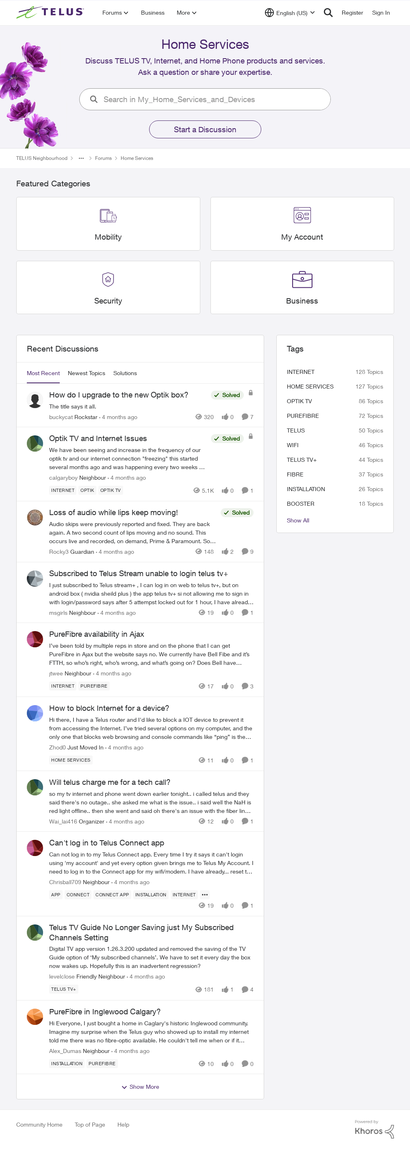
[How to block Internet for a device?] (151, 728)
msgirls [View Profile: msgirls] (58, 612)
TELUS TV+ (302, 459)
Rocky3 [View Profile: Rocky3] (59, 551)
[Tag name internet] (62, 490)
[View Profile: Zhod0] (35, 713)
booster (301, 503)
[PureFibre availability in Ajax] (151, 654)
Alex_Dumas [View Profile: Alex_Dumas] (65, 1050)
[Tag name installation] (150, 894)
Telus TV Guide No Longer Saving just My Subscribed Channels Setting (141, 932)
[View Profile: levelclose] (35, 932)
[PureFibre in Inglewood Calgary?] (151, 1031)
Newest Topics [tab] (86, 372)
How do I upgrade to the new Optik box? (119, 394)
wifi (293, 444)
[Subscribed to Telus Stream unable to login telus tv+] (151, 593)
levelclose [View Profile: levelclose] (62, 976)
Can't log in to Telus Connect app (106, 842)
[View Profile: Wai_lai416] (35, 787)
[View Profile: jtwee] (35, 639)
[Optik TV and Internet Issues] (128, 458)
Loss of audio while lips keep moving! (113, 512)
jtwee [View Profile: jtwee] (56, 673)
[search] (214, 99)
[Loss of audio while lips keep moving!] (133, 532)
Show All (298, 520)
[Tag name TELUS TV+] (63, 989)
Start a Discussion (205, 129)
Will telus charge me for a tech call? (110, 782)
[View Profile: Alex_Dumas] (35, 1017)
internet (301, 371)
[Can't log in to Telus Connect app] (151, 863)
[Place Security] (108, 301)
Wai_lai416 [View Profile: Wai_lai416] (63, 820)
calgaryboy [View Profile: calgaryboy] (63, 477)
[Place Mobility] (107, 237)
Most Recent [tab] (43, 372)
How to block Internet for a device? (109, 707)
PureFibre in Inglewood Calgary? (105, 1011)
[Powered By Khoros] (374, 1129)
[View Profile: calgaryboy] (35, 443)
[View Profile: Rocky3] (35, 517)
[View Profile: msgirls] (35, 578)
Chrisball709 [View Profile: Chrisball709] (65, 881)
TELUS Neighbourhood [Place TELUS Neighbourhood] (41, 158)
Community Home (39, 1124)
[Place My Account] (302, 237)
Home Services (310, 386)
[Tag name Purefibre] (94, 686)
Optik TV (299, 401)
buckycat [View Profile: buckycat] (61, 416)
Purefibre (303, 415)
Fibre (295, 474)
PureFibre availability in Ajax (96, 633)
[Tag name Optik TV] (110, 490)
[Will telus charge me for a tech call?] (151, 802)
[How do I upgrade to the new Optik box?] (128, 406)
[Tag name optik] (87, 490)
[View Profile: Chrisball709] (35, 848)
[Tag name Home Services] (71, 760)
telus (296, 430)
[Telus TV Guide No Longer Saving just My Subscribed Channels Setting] (151, 957)
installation (306, 488)
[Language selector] (290, 12)
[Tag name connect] (77, 894)
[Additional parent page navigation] (81, 158)
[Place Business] (302, 301)
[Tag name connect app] (112, 894)
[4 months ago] (118, 416)
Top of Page (90, 1124)
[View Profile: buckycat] (35, 400)
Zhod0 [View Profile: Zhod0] (57, 747)
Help (123, 1124)
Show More (140, 1086)
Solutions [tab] (125, 372)
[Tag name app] (56, 894)
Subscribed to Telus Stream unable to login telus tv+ (138, 573)
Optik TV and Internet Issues (98, 438)
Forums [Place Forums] (103, 158)
